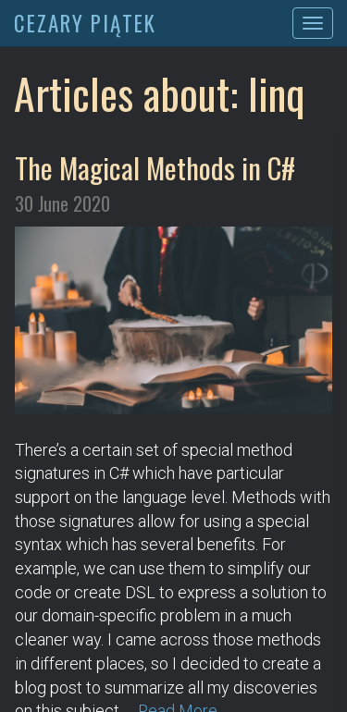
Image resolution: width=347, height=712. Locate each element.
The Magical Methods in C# (155, 167)
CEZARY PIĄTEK (85, 23)
